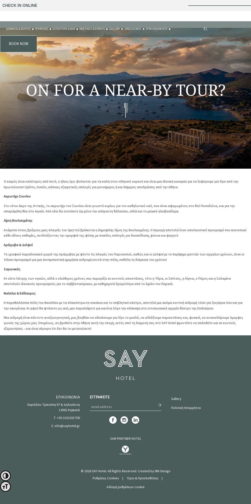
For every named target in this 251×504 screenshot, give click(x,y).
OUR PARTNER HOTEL (125, 438)
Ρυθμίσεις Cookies (106, 478)
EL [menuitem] (205, 29)
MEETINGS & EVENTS (92, 29)
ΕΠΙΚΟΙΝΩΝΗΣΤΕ (156, 29)
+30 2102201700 (68, 418)
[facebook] (113, 423)
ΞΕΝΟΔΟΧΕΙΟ (132, 29)
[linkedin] (135, 423)
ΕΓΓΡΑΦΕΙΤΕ (100, 397)
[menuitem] (18, 29)
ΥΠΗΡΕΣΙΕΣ (41, 29)
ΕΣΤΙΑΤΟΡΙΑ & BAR (64, 29)
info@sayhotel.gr (67, 426)
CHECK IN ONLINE (19, 5)
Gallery (176, 398)
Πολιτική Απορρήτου (186, 407)
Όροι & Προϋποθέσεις (143, 478)
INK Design (162, 471)
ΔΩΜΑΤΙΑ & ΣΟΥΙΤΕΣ (18, 29)
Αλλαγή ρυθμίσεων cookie (126, 487)
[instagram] (124, 423)
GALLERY (114, 29)
